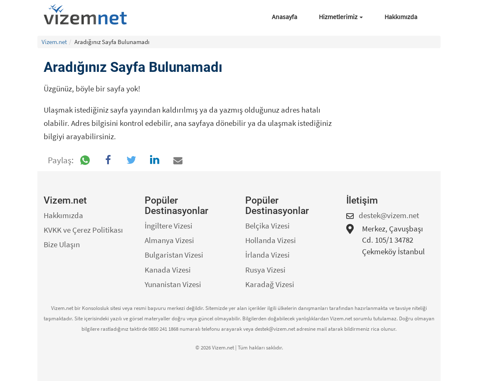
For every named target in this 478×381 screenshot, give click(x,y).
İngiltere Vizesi (168, 226)
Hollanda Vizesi (270, 240)
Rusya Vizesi (265, 270)
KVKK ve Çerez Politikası (83, 230)
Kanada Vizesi (168, 270)
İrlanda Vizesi (267, 255)
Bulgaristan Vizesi (174, 255)
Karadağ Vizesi (269, 284)
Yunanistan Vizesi (173, 284)
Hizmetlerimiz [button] (341, 16)
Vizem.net (54, 42)
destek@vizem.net (389, 215)
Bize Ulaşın (62, 244)
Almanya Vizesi (169, 240)
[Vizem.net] (88, 14)
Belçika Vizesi (267, 226)
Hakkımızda (400, 16)
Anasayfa (284, 16)
